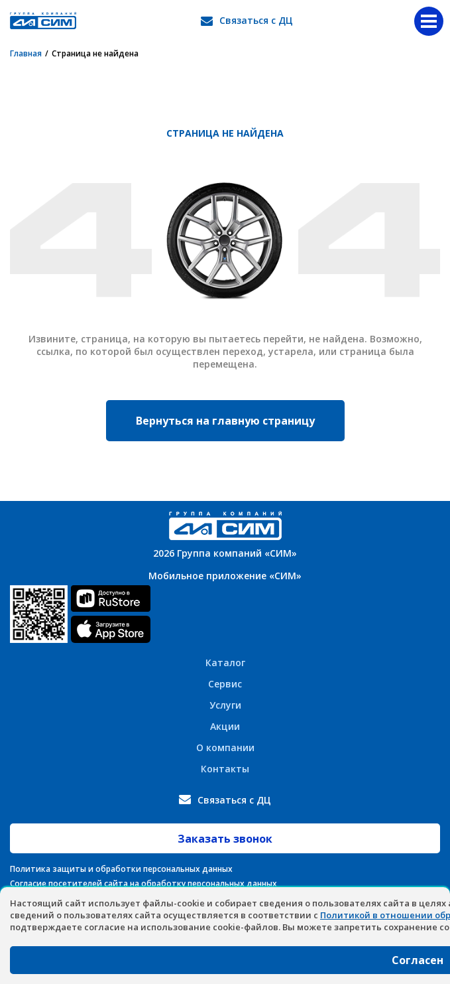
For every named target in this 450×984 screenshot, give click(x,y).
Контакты (225, 768)
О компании (225, 747)
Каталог (225, 662)
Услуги (225, 705)
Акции (225, 726)
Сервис (225, 683)
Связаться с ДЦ (256, 20)
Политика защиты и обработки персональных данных (121, 869)
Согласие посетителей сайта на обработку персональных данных (143, 883)
